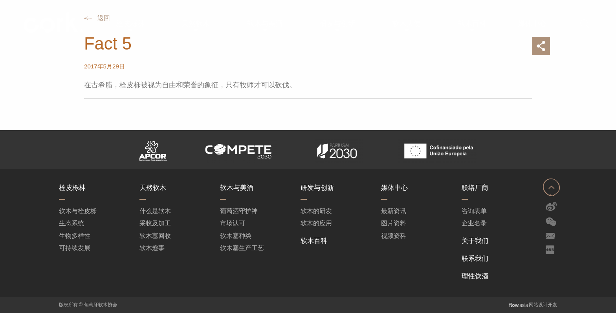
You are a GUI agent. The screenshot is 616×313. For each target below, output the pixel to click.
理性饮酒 (475, 276)
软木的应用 (316, 223)
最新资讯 (393, 211)
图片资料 (393, 223)
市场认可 (232, 223)
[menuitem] (130, 23)
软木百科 (314, 241)
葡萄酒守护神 (239, 211)
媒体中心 (394, 187)
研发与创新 (317, 187)
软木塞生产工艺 (242, 248)
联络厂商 (475, 187)
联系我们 (475, 258)
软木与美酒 (236, 187)
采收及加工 (155, 223)
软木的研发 (316, 211)
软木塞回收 (155, 235)
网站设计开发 (543, 304)
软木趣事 (152, 248)
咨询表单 (474, 211)
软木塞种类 (235, 235)
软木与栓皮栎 (78, 211)
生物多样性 (74, 235)
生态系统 (71, 223)
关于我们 (475, 241)
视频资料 (393, 235)
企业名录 (474, 223)
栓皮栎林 (72, 187)
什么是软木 (155, 211)
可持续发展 (74, 248)
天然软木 (152, 187)
